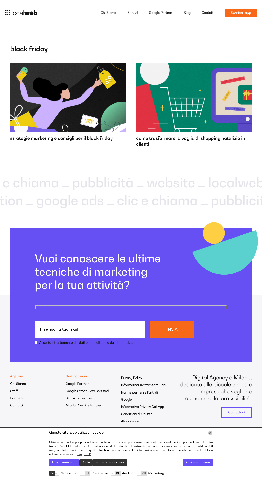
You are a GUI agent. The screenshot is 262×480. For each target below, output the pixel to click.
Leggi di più (84, 454)
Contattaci (236, 412)
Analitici (128, 473)
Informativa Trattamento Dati (143, 385)
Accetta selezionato (64, 462)
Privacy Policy (131, 378)
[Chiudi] (210, 433)
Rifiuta (86, 462)
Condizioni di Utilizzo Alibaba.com (136, 418)
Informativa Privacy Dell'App (142, 407)
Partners (17, 398)
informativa (123, 343)
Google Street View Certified (87, 391)
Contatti (208, 13)
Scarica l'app (241, 13)
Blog (187, 13)
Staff (14, 391)
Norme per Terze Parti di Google (139, 396)
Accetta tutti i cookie (198, 462)
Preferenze (99, 473)
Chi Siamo (108, 13)
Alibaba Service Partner (84, 405)
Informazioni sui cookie (110, 462)
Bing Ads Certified (79, 398)
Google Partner (160, 13)
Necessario (69, 473)
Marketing (156, 473)
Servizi (132, 13)
